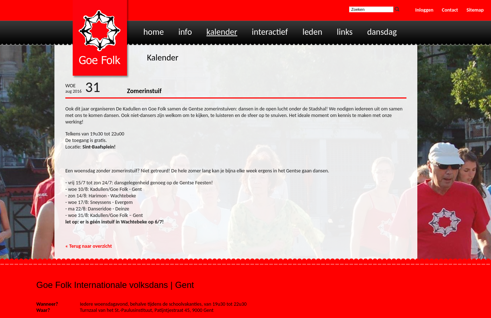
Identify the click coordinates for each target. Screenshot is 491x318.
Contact (450, 10)
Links (345, 31)
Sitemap (475, 10)
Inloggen (424, 10)
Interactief (270, 31)
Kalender (221, 31)
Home (153, 31)
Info (185, 31)
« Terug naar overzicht (88, 246)
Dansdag (382, 31)
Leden (312, 31)
